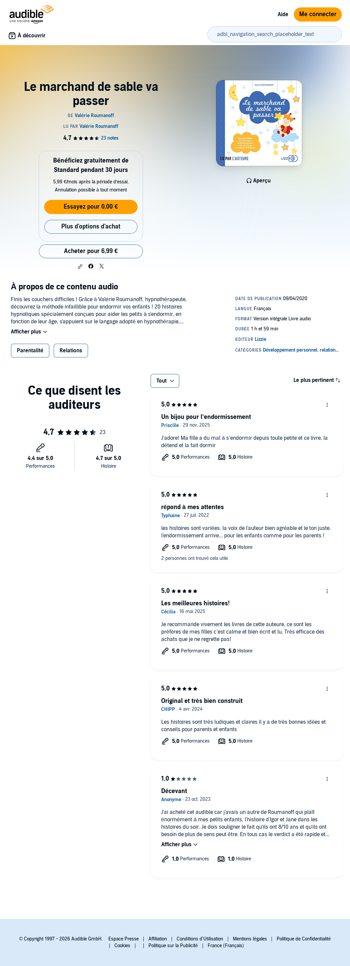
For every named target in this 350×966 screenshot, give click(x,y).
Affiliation (157, 939)
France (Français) (226, 946)
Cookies (122, 946)
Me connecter (318, 14)
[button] (80, 266)
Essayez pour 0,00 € (91, 206)
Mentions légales (250, 939)
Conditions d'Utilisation (200, 939)
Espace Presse (123, 939)
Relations (71, 350)
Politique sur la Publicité (173, 946)
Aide (283, 14)
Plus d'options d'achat (90, 226)
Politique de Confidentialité (304, 939)
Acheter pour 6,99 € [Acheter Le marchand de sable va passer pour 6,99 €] (91, 251)
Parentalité (30, 350)
